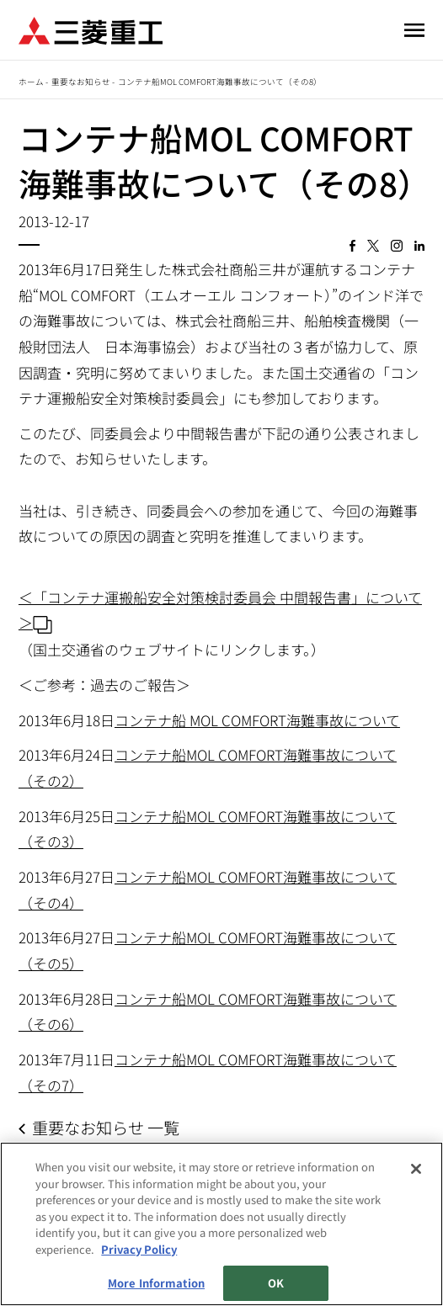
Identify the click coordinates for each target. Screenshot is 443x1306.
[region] (221, 1224)
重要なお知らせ (80, 82)
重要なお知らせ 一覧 (105, 1127)
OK (276, 1283)
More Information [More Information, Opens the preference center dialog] (156, 1283)
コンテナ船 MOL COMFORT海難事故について (257, 719)
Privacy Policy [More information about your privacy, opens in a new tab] (139, 1249)
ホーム (31, 82)
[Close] (416, 1168)
